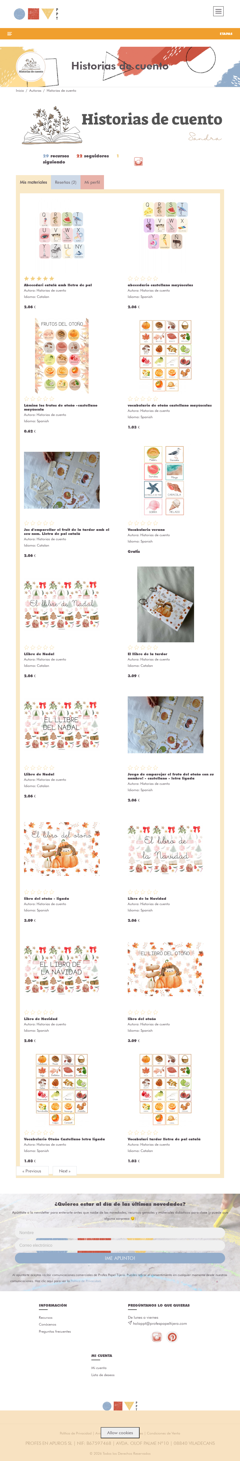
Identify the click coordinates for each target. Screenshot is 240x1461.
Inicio (20, 91)
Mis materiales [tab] (33, 182)
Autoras (35, 91)
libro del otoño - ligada (46, 899)
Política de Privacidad (85, 1281)
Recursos (45, 1318)
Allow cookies (120, 1432)
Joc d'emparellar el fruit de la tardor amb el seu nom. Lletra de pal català (66, 532)
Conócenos (47, 1325)
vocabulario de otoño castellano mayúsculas (170, 406)
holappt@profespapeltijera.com (160, 1324)
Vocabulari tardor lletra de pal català (164, 1140)
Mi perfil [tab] (92, 182)
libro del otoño (142, 1019)
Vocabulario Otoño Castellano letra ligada (64, 1140)
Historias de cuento (51, 291)
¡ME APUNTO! (120, 1258)
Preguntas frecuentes (55, 1332)
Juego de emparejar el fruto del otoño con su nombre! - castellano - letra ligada (171, 777)
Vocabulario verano (146, 530)
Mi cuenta (98, 1369)
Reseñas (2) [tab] (65, 182)
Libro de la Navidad (147, 899)
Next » (64, 1171)
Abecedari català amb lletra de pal (58, 286)
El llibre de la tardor (147, 654)
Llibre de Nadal (39, 654)
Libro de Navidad (41, 1019)
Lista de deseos (103, 1376)
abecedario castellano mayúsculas (160, 286)
